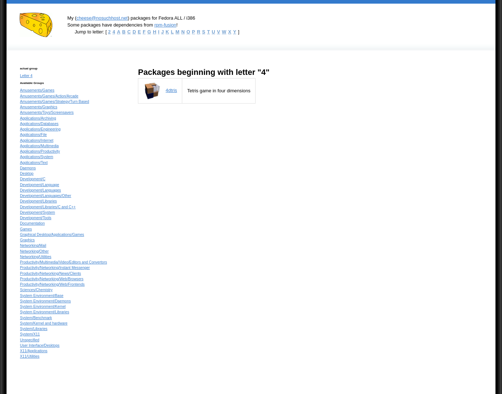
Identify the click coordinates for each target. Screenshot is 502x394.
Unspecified (29, 340)
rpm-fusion (165, 25)
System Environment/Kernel (43, 307)
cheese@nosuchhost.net (101, 18)
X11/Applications (34, 351)
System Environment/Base (42, 296)
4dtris (171, 90)
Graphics (27, 240)
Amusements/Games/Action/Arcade (49, 96)
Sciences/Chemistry (36, 290)
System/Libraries (34, 329)
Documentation (32, 223)
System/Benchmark (36, 318)
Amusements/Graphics (38, 107)
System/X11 (30, 334)
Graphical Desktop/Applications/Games (52, 235)
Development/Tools (35, 218)
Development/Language (39, 185)
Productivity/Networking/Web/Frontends (52, 284)
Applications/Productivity (40, 151)
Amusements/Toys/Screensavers (47, 112)
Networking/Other (34, 251)
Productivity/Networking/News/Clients (50, 274)
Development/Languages (40, 190)
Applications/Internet (36, 140)
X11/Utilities (30, 356)
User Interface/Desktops (40, 345)
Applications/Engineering (40, 129)
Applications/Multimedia (39, 146)
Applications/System (36, 157)
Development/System (37, 212)
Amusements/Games (37, 90)
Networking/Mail (33, 246)
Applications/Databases (39, 124)
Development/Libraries (38, 201)
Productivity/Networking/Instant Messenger (55, 268)
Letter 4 (26, 76)
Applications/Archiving (38, 118)
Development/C (32, 179)
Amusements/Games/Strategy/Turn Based (54, 102)
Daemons (28, 168)
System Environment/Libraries (44, 312)
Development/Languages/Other (45, 196)
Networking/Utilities (35, 257)
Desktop (26, 174)
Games (26, 229)
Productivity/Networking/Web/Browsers (51, 279)
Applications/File (33, 135)
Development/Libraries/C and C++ (48, 207)
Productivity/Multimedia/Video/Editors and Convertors (63, 262)
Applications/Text (34, 163)
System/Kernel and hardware (44, 323)
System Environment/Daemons (45, 301)
